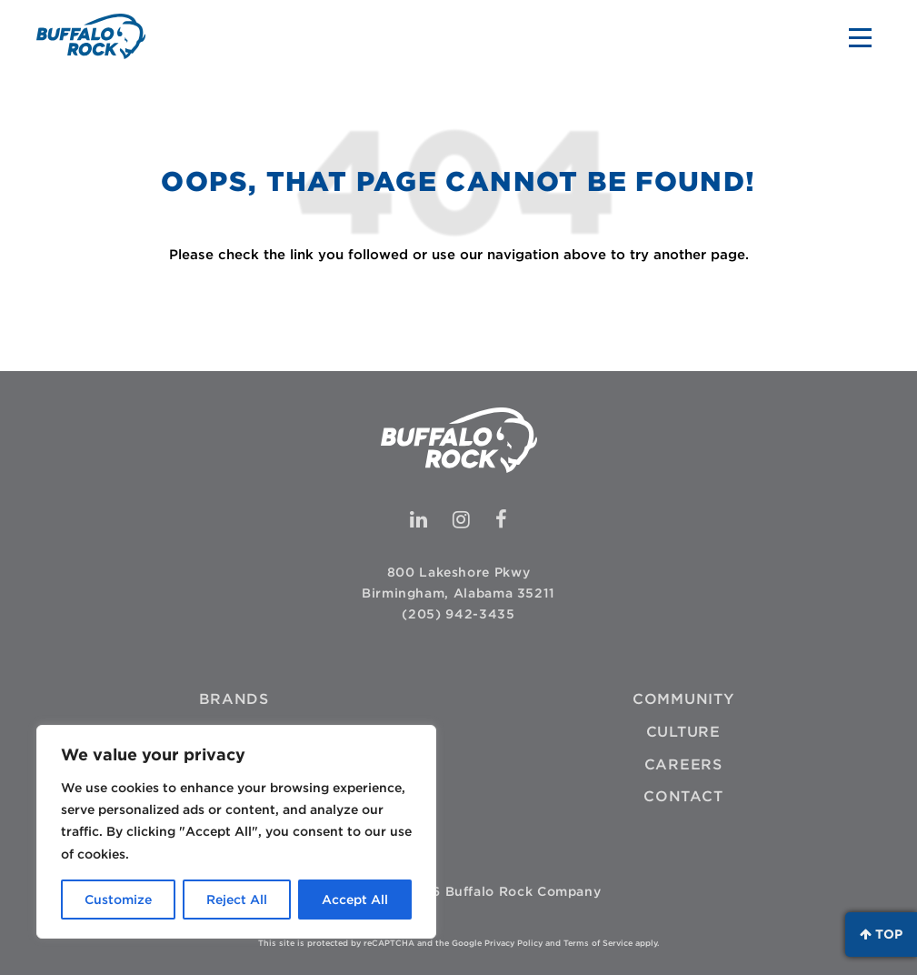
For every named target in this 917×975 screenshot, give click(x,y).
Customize (118, 899)
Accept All (355, 899)
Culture (683, 731)
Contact (683, 796)
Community (683, 699)
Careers (683, 764)
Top (881, 934)
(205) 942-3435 (458, 614)
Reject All (236, 899)
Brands (234, 699)
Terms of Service (598, 943)
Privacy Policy (513, 943)
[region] (236, 832)
